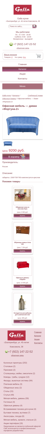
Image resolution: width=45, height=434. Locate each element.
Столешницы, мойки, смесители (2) (19, 373)
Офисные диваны (9, 99)
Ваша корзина (10, 55)
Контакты (22, 78)
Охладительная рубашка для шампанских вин (22, 314)
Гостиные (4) (9, 402)
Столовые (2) (9, 366)
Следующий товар (35, 95)
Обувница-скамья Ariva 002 (22, 243)
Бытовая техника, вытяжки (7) (17, 413)
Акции (22, 74)
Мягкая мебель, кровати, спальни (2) (20, 420)
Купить (22, 216)
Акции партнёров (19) (13, 423)
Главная (22, 64)
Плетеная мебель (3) (13, 384)
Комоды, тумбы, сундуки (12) (16, 377)
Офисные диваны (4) (13, 406)
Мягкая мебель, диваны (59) (16, 398)
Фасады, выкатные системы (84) (18, 381)
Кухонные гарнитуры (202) (15, 363)
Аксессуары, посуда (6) (14, 416)
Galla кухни (6, 95)
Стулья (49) (9, 395)
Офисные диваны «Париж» (22, 278)
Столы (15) (8, 391)
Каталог (22, 69)
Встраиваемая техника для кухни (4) (20, 409)
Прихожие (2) (9, 370)
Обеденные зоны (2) (13, 388)
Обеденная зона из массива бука (22, 208)
